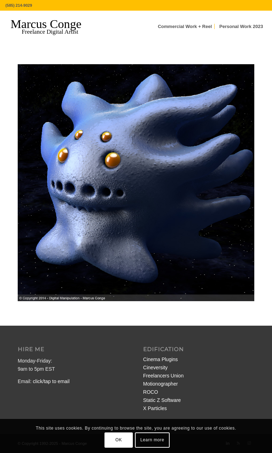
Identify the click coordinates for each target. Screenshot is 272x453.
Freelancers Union (163, 376)
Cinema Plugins (160, 359)
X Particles (155, 408)
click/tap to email (51, 381)
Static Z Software (162, 400)
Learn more (152, 439)
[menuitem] (185, 27)
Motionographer (160, 384)
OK (118, 439)
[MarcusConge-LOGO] (51, 27)
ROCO (150, 392)
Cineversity (155, 367)
